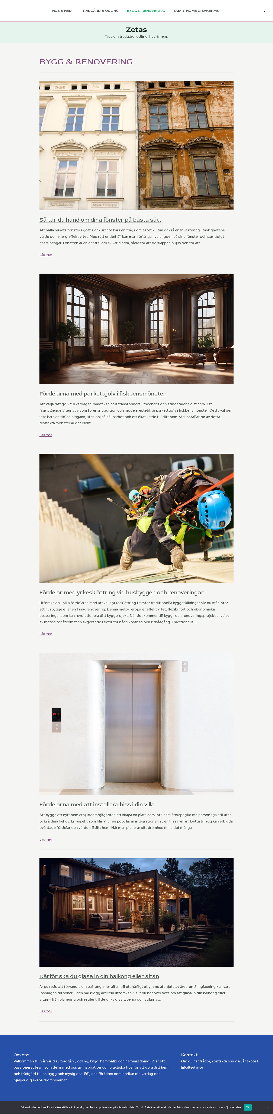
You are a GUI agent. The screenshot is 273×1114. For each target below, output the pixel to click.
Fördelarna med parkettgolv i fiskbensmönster (111, 393)
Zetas (136, 29)
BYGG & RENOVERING (145, 11)
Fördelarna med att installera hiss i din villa (105, 804)
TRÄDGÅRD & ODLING (100, 11)
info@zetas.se (193, 1067)
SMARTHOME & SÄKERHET (194, 11)
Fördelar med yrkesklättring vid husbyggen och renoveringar (132, 592)
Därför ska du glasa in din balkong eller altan (107, 976)
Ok (248, 1107)
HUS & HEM (65, 11)
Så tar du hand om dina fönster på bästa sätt (108, 220)
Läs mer (46, 255)
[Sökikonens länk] (264, 10)
